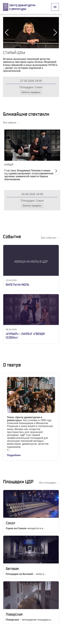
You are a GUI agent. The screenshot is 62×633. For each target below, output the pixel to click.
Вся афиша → (11, 122)
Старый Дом (14, 52)
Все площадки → (49, 482)
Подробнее (14, 455)
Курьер (8, 164)
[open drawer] (55, 7)
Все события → (50, 237)
